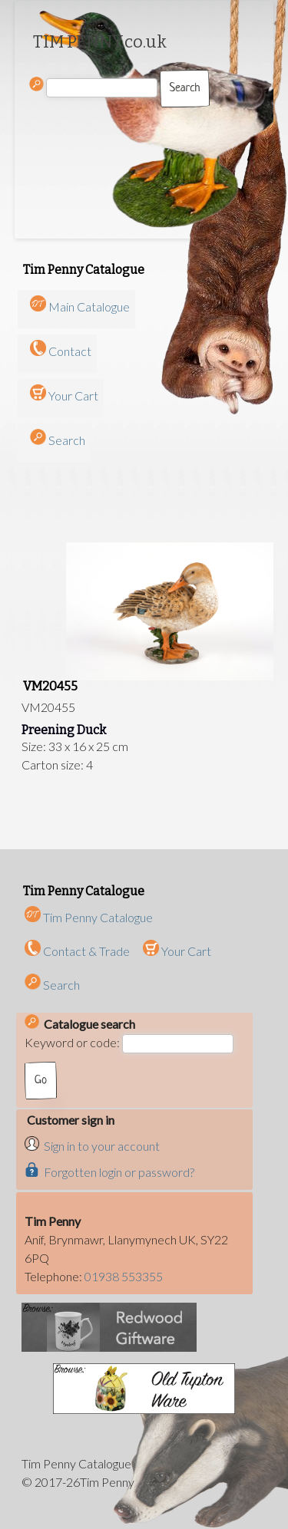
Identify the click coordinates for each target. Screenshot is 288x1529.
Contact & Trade (77, 951)
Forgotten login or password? (119, 1172)
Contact (69, 351)
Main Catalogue (89, 306)
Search (66, 440)
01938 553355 (123, 1276)
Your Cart (73, 395)
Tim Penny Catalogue (89, 917)
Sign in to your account (102, 1146)
